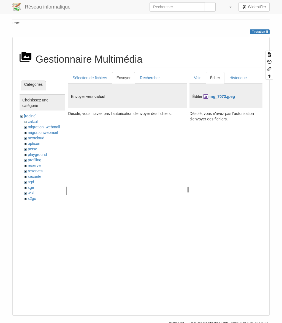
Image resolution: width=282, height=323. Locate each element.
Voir (197, 78)
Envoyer (123, 78)
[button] (228, 7)
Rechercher (150, 78)
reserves (35, 171)
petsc (32, 149)
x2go (32, 198)
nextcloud (36, 138)
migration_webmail (44, 127)
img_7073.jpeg (221, 96)
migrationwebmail (43, 132)
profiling (34, 160)
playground (37, 154)
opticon (34, 143)
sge (31, 187)
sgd (31, 182)
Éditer (215, 78)
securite (34, 176)
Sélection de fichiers (89, 78)
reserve (34, 165)
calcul (33, 121)
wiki (31, 193)
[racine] (30, 116)
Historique (238, 78)
